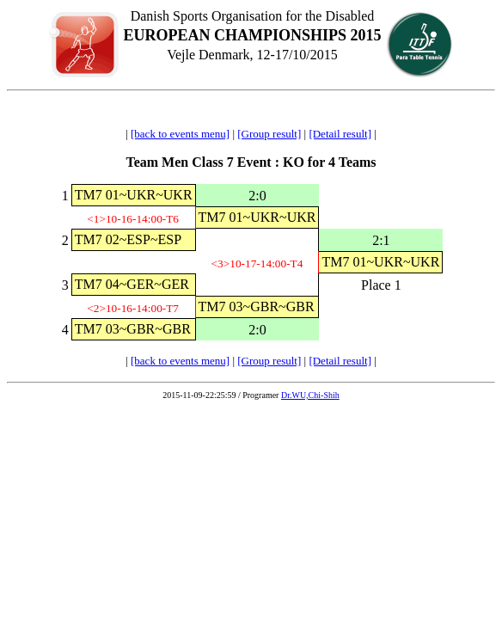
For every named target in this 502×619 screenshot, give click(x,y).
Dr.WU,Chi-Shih (310, 395)
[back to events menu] (180, 133)
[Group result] (269, 133)
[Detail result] (340, 133)
